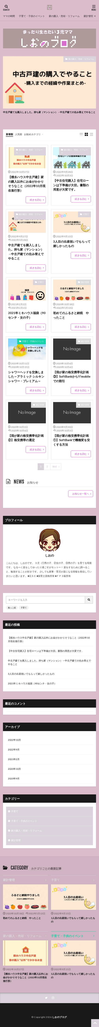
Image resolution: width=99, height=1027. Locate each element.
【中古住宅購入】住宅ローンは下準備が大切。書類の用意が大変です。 (71, 185)
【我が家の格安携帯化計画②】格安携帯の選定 (26, 438)
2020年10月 (14, 768)
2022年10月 (14, 739)
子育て (86, 214)
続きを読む (36, 199)
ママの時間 (9, 16)
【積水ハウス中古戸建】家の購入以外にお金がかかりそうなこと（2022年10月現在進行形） (26, 183)
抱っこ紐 (12, 607)
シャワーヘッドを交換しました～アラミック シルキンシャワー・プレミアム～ (26, 376)
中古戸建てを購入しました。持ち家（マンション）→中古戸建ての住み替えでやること (49, 112)
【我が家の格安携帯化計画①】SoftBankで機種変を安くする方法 (71, 440)
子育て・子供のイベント (32, 16)
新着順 (9, 134)
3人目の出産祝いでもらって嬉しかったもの (72, 244)
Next (55, 466)
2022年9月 (14, 749)
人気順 (18, 134)
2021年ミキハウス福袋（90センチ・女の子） (26, 315)
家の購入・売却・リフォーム (64, 16)
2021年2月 (14, 759)
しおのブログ (59, 1017)
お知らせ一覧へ (80, 493)
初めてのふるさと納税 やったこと (71, 315)
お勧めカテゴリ (32, 134)
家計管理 (88, 16)
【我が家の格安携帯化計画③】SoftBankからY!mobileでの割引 (72, 376)
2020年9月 (14, 778)
